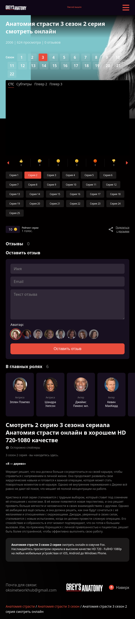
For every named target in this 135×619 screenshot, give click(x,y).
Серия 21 (55, 203)
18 (86, 65)
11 (12, 65)
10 (117, 57)
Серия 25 (14, 213)
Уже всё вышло (74, 7)
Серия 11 (91, 184)
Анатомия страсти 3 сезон (58, 606)
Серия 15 (55, 194)
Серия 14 (35, 194)
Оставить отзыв (67, 349)
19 (97, 65)
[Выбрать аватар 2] (27, 334)
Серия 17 (95, 194)
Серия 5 (89, 175)
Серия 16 (75, 194)
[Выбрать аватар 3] (38, 334)
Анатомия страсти (20, 606)
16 (65, 65)
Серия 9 (51, 184)
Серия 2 (32, 175)
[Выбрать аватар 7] (82, 334)
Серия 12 (111, 184)
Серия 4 (70, 175)
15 (54, 65)
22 (12, 74)
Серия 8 (32, 184)
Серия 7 (13, 184)
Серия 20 (35, 203)
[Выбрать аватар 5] (60, 334)
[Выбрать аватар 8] (94, 334)
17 (76, 65)
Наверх (122, 587)
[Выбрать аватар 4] (49, 334)
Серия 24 (115, 203)
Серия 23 (95, 203)
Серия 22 (75, 203)
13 (33, 65)
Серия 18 (115, 194)
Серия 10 (71, 184)
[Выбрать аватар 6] (71, 334)
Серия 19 (14, 203)
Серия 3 (51, 175)
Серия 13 (14, 194)
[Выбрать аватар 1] (15, 334)
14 (44, 65)
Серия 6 (107, 175)
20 (108, 65)
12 (22, 65)
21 (118, 65)
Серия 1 (13, 175)
